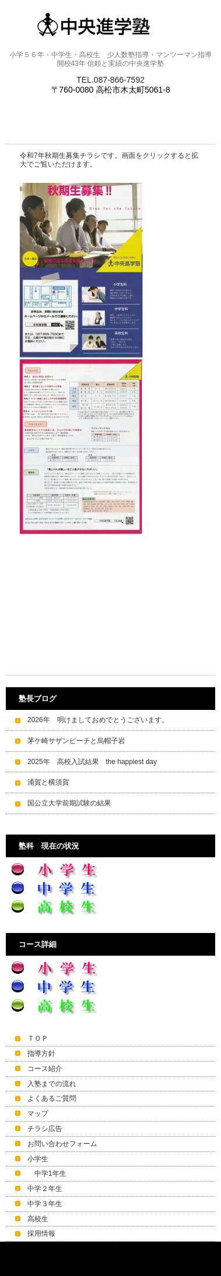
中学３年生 (44, 1204)
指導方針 (41, 1053)
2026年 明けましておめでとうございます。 (98, 720)
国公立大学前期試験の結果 (69, 803)
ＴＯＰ (37, 1038)
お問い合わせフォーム (62, 1144)
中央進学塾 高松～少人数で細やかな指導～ (111, 24)
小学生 (37, 1159)
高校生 (37, 1219)
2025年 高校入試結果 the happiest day (92, 762)
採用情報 (41, 1233)
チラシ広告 (44, 1129)
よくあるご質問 (51, 1098)
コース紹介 (44, 1069)
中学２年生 (44, 1189)
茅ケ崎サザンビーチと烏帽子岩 (76, 741)
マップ (37, 1113)
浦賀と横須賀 (48, 782)
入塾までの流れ (51, 1084)
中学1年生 (46, 1173)
